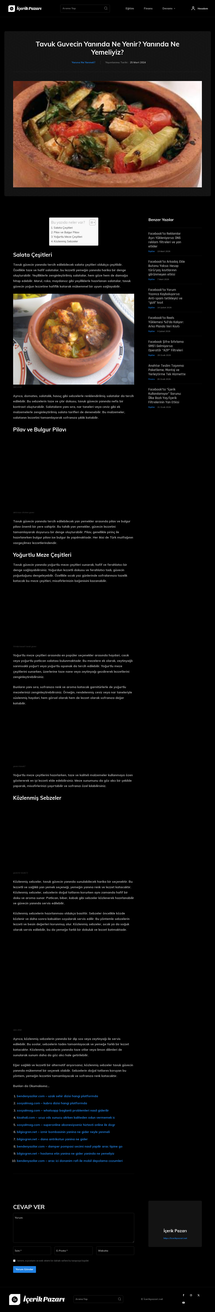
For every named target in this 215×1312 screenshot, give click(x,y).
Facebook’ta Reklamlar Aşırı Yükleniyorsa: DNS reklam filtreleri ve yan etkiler (164, 240)
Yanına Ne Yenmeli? (83, 62)
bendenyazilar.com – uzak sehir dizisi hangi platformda (57, 1096)
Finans (151, 380)
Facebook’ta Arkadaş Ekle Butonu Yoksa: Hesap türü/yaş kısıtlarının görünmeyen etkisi (166, 268)
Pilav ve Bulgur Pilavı (66, 232)
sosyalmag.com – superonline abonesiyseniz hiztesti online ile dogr (66, 1125)
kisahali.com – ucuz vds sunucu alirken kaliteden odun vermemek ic (66, 1117)
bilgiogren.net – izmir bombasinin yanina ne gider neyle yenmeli (63, 1132)
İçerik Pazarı (175, 1231)
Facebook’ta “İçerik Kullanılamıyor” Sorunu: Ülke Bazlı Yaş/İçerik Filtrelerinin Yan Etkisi (164, 396)
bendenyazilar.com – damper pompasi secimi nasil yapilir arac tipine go (69, 1146)
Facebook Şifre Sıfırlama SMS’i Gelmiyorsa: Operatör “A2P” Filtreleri (166, 346)
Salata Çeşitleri (63, 227)
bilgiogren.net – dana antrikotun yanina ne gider (52, 1139)
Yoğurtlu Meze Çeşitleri (68, 236)
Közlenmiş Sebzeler (66, 241)
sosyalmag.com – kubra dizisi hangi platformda (52, 1103)
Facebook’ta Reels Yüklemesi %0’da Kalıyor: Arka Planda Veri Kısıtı (166, 322)
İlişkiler (151, 251)
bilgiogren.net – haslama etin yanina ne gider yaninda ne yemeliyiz (65, 1153)
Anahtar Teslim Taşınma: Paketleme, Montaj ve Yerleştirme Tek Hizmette (167, 370)
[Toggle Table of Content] (91, 222)
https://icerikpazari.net (175, 1238)
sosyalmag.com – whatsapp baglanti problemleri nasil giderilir (63, 1110)
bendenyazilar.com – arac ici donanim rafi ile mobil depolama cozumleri (70, 1161)
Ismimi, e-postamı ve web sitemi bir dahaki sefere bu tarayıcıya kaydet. (53, 1260)
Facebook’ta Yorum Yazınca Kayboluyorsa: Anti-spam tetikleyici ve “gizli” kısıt (165, 296)
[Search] (106, 8)
